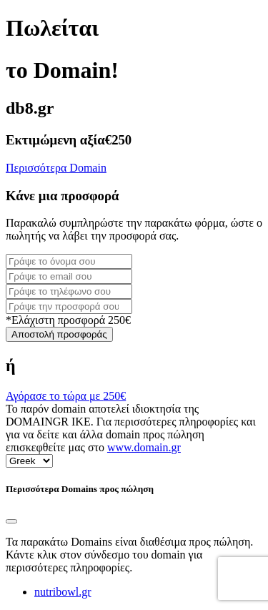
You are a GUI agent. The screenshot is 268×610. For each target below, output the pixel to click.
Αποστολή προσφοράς (59, 334)
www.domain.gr (144, 447)
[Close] (11, 521)
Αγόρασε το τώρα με (66, 396)
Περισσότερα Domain (56, 168)
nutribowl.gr (62, 592)
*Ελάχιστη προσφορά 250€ (68, 320)
